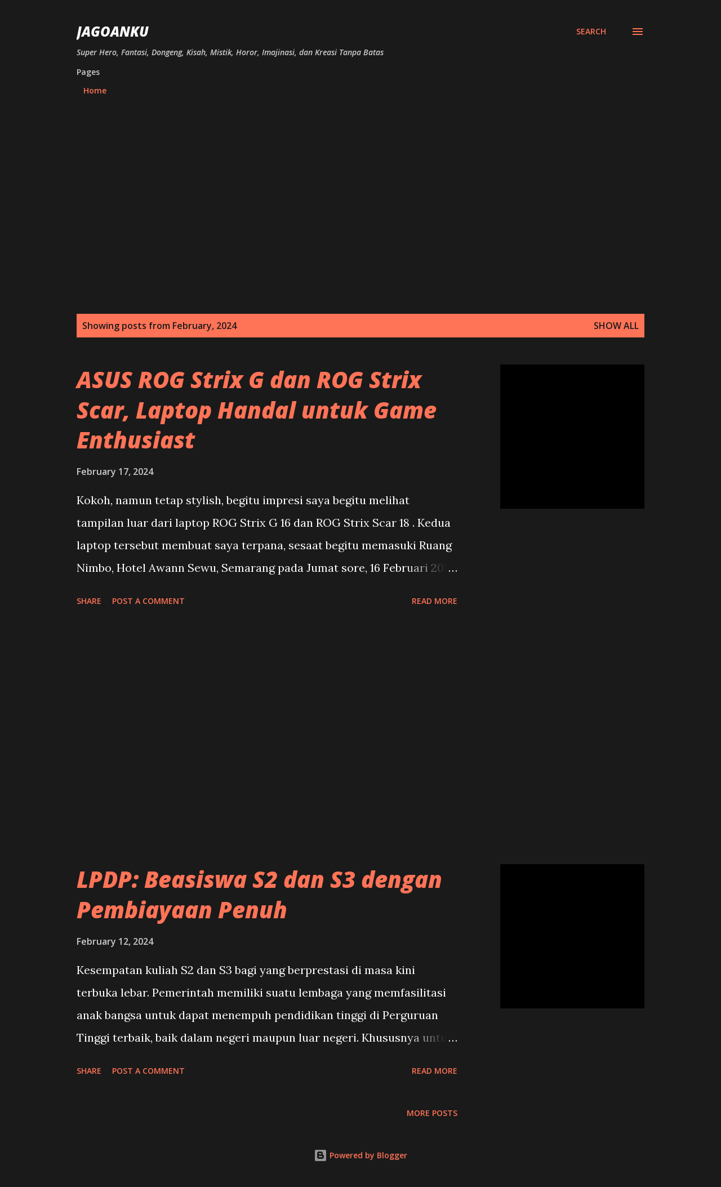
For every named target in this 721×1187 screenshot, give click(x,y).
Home (94, 90)
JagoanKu (113, 31)
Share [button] (89, 600)
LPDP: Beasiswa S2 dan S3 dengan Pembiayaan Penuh (259, 894)
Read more (434, 600)
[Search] (591, 31)
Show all (616, 325)
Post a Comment (148, 600)
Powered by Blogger (360, 1155)
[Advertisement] (360, 207)
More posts (432, 1113)
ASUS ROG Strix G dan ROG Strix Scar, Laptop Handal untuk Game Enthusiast (257, 409)
